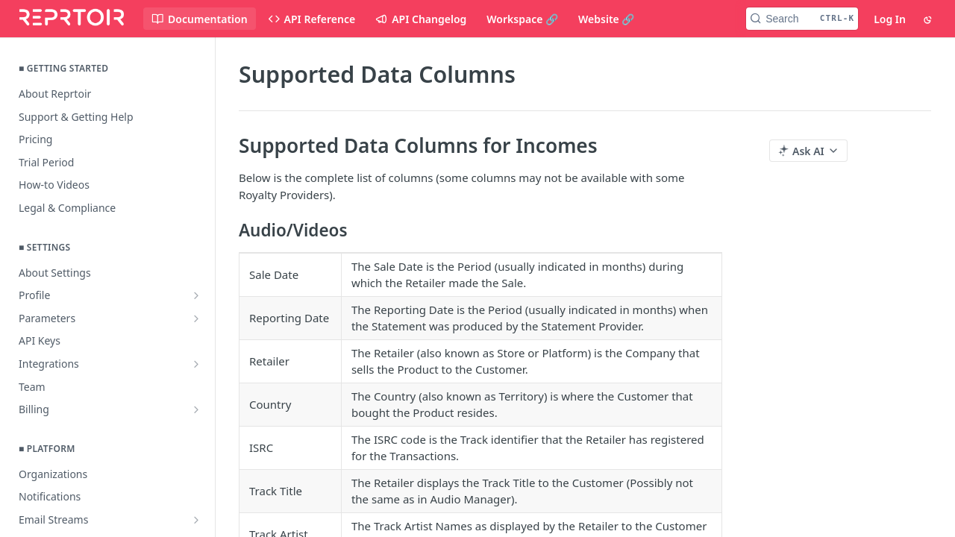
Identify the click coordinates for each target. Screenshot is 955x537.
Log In (890, 19)
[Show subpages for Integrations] (196, 364)
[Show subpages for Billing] (196, 409)
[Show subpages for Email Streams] (196, 520)
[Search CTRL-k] (802, 18)
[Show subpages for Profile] (196, 295)
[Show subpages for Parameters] (196, 318)
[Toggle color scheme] (929, 18)
